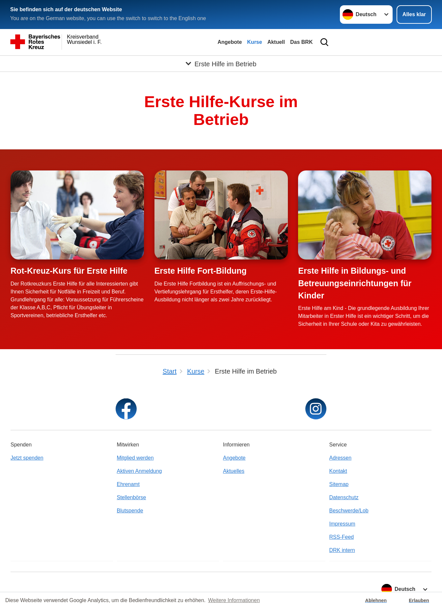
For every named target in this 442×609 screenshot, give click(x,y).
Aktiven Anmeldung (139, 471)
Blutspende (130, 510)
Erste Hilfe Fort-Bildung (200, 270)
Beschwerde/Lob (349, 510)
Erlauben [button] (419, 600)
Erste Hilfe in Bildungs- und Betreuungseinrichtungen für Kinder (354, 283)
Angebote (230, 42)
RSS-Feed (341, 537)
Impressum (342, 524)
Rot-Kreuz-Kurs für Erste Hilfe (69, 270)
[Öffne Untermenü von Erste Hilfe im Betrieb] (221, 64)
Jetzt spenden (27, 458)
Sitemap (339, 484)
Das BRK (301, 42)
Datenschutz (344, 497)
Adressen (340, 458)
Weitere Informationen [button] (234, 600)
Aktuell (276, 42)
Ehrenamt (128, 484)
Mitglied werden (135, 458)
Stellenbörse (131, 497)
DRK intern (342, 550)
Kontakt (338, 471)
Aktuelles (233, 471)
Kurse (254, 42)
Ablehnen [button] (376, 600)
